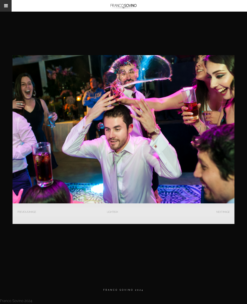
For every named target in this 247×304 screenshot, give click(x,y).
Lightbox (112, 212)
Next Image (223, 212)
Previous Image (26, 212)
